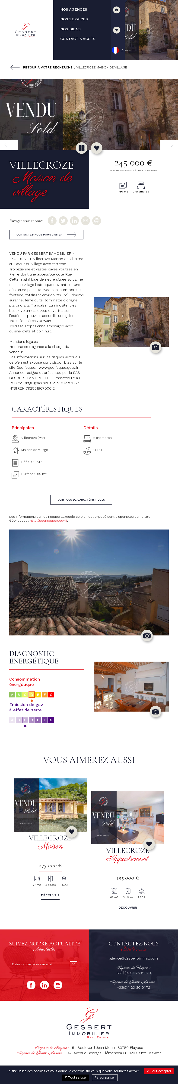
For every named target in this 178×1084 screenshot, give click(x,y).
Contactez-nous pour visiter (39, 234)
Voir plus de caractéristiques (81, 499)
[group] (89, 114)
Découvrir (50, 895)
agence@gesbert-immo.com (133, 958)
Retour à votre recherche (48, 67)
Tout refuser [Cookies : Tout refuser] (75, 1077)
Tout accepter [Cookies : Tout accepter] (158, 1071)
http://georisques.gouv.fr (48, 520)
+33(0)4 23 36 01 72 (133, 987)
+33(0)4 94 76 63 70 (133, 973)
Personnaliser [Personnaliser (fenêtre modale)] (105, 1077)
